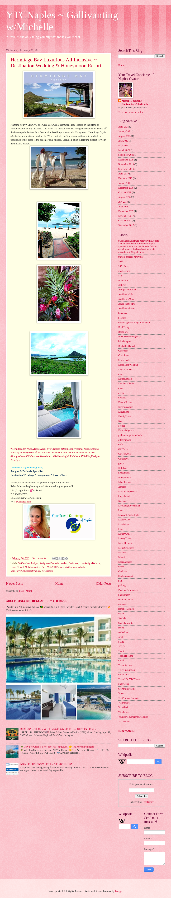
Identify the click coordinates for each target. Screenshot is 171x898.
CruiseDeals (124, 360)
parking (122, 585)
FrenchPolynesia (126, 430)
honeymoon (124, 472)
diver (120, 388)
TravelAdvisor (125, 665)
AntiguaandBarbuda (49, 563)
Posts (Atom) (25, 591)
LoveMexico (124, 519)
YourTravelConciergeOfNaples (25, 571)
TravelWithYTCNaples (52, 567)
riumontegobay (125, 599)
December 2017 (126, 211)
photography (124, 595)
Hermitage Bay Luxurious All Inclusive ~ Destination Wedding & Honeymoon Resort (56, 62)
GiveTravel (123, 458)
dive (120, 374)
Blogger (119, 891)
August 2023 (124, 136)
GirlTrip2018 (124, 454)
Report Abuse (126, 730)
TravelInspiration (126, 670)
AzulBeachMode (126, 299)
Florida (121, 425)
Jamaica (122, 487)
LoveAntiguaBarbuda (90, 563)
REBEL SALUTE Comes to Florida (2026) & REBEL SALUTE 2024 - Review (58, 729)
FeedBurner (148, 802)
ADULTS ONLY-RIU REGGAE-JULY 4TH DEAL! (36, 600)
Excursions (123, 412)
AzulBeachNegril (126, 303)
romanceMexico (126, 609)
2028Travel (123, 266)
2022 (120, 261)
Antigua (34, 563)
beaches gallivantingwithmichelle (134, 322)
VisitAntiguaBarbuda (74, 567)
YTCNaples (47, 571)
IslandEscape (124, 482)
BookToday (123, 327)
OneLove (122, 571)
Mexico (122, 552)
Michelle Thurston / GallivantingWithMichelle (135, 102)
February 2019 (125, 178)
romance (122, 604)
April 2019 (123, 173)
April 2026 (123, 126)
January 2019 (124, 183)
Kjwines (122, 501)
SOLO (121, 646)
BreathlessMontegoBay (129, 336)
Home (59, 583)
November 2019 (126, 164)
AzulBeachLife (125, 294)
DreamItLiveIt (125, 402)
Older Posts (103, 583)
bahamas (122, 313)
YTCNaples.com (22, 501)
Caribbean (73, 563)
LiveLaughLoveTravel (129, 505)
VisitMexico (124, 707)
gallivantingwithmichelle (130, 435)
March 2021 (124, 150)
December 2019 (126, 159)
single (121, 637)
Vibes (121, 693)
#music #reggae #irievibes (130, 257)
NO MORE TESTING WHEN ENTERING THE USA (46, 764)
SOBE (121, 642)
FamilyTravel (124, 416)
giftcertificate (124, 440)
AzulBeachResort (126, 308)
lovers (121, 529)
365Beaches (24, 563)
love (120, 510)
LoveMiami (124, 524)
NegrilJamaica (125, 562)
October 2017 (124, 220)
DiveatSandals (125, 379)
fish (120, 421)
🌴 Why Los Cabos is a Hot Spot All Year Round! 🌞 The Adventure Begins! (57, 746)
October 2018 (124, 192)
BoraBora (123, 332)
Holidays (122, 468)
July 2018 (123, 202)
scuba (121, 627)
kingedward (124, 496)
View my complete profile (130, 112)
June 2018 (123, 206)
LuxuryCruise (125, 534)
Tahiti (121, 651)
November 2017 (126, 216)
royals (121, 613)
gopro (121, 463)
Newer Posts (14, 583)
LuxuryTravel (17, 567)
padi (120, 580)
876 (120, 275)
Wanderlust (123, 712)
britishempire (124, 341)
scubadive (123, 632)
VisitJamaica (124, 702)
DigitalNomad (125, 369)
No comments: (39, 558)
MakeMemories (32, 567)
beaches (63, 563)
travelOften (123, 674)
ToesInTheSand (125, 656)
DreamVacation (125, 407)
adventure (123, 280)
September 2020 (126, 155)
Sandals (122, 618)
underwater (123, 684)
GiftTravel (123, 449)
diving (121, 393)
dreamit (122, 397)
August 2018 (124, 197)
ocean (121, 566)
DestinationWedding (128, 365)
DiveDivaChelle (126, 383)
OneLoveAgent (125, 576)
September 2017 (126, 225)
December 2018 (126, 188)
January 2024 (124, 131)
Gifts (120, 444)
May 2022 (123, 145)
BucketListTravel (126, 346)
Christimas (123, 355)
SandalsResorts (125, 623)
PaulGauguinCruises (128, 590)
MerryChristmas (126, 548)
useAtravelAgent (126, 688)
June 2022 (123, 141)
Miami (121, 557)
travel (121, 660)
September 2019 (126, 169)
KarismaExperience (127, 491)
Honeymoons (124, 477)
